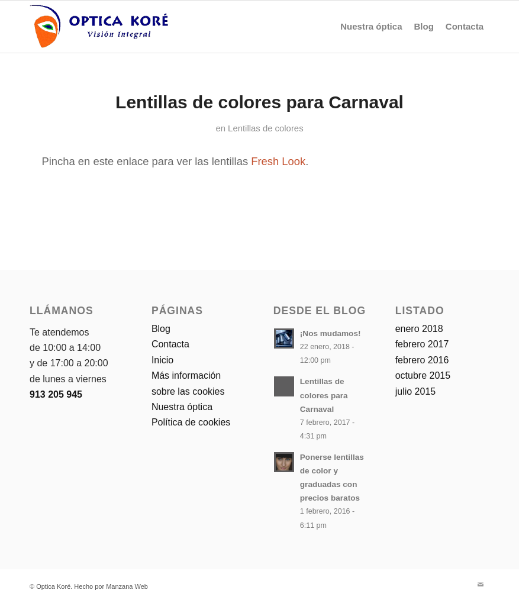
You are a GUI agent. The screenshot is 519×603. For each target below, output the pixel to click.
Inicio (162, 360)
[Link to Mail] (480, 585)
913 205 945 (56, 394)
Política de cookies (190, 422)
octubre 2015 (422, 375)
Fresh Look (278, 161)
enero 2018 (419, 329)
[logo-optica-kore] (99, 27)
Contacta (170, 344)
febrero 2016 (422, 360)
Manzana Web (127, 586)
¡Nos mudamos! (330, 333)
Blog (160, 329)
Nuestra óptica (181, 407)
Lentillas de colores (265, 128)
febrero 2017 (422, 344)
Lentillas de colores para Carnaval (259, 102)
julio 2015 (415, 391)
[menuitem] (371, 27)
